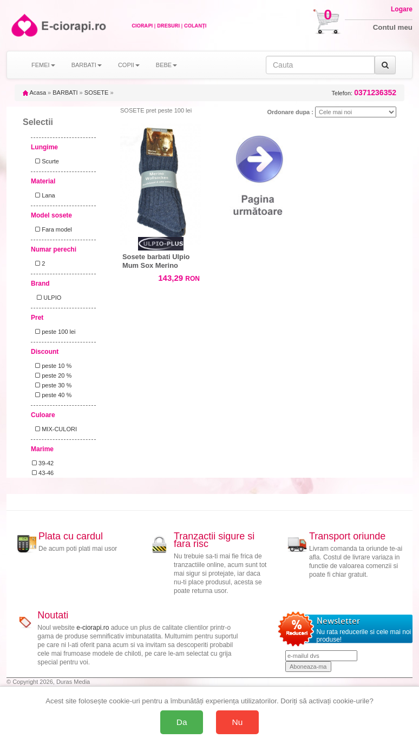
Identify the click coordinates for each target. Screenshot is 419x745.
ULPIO (46, 297)
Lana (43, 195)
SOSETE (96, 92)
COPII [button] (129, 65)
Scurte (45, 161)
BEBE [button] (166, 65)
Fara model (52, 229)
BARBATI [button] (86, 65)
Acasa (34, 92)
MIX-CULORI (54, 429)
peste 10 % (51, 365)
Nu (237, 722)
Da (181, 722)
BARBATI (65, 92)
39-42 (43, 463)
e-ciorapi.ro (92, 627)
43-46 (43, 473)
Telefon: (364, 93)
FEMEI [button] (43, 65)
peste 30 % (51, 385)
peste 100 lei (54, 331)
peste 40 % (51, 395)
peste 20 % (51, 375)
